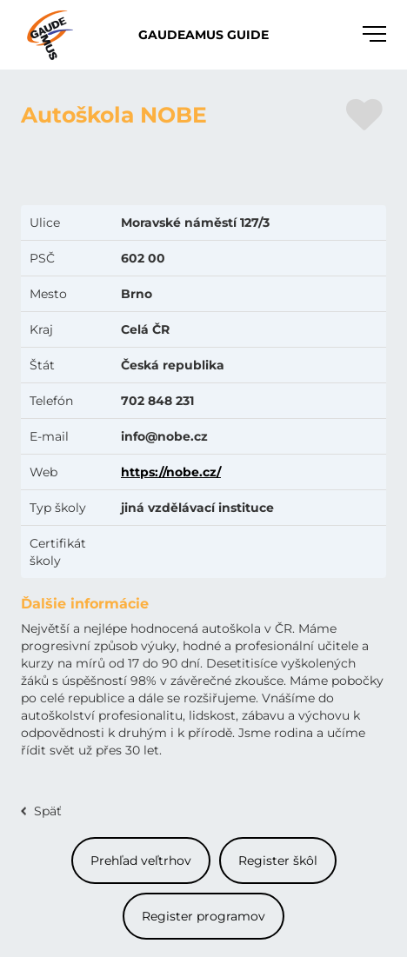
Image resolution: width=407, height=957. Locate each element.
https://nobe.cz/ (171, 472)
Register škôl (277, 860)
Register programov (203, 916)
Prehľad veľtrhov (140, 860)
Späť (48, 811)
